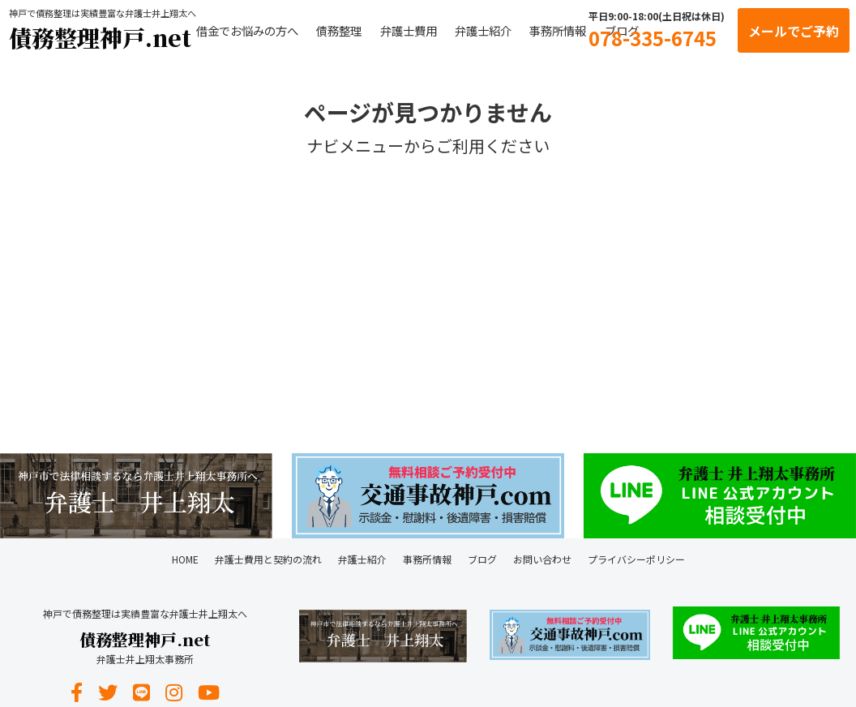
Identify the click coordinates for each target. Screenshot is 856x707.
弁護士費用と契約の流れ (268, 559)
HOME (185, 559)
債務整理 (339, 30)
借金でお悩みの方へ (247, 30)
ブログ (482, 559)
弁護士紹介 (483, 30)
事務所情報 (557, 30)
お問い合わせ (542, 559)
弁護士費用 (408, 30)
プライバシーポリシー (636, 559)
